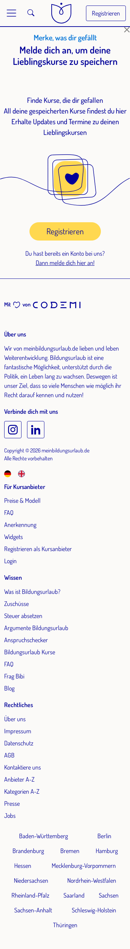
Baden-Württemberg (43, 836)
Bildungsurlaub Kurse (29, 652)
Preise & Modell (22, 500)
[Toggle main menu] (11, 13)
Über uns (15, 719)
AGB (9, 755)
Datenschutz (18, 743)
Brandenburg (28, 850)
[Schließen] (127, 30)
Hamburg (107, 850)
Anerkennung (20, 524)
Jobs (10, 815)
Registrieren (106, 13)
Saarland (74, 895)
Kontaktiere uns (22, 767)
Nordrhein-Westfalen (91, 880)
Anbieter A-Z (19, 779)
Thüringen (65, 925)
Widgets (13, 536)
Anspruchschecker (26, 640)
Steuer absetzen (23, 615)
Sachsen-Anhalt (33, 910)
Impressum (17, 731)
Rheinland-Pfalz (30, 895)
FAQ (9, 512)
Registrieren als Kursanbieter (38, 548)
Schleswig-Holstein (94, 910)
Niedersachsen (31, 880)
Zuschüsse (16, 603)
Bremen (69, 850)
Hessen (22, 865)
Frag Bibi (14, 676)
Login (10, 561)
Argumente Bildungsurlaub (36, 628)
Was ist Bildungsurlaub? (32, 591)
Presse (12, 803)
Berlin (104, 836)
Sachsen (109, 895)
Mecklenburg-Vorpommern (84, 865)
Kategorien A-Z (22, 791)
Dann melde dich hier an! (65, 262)
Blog (9, 688)
